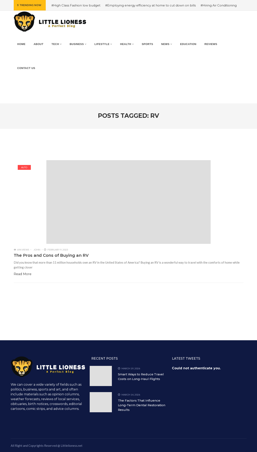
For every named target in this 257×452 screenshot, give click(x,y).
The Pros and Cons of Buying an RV (51, 255)
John (37, 249)
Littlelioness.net (71, 445)
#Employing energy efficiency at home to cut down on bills (150, 5)
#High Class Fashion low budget (75, 5)
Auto (24, 167)
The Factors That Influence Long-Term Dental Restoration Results (141, 405)
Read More (22, 274)
